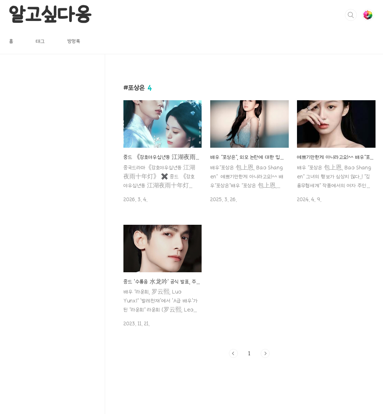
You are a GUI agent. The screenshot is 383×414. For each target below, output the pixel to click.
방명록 (73, 41)
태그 (40, 41)
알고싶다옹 (50, 15)
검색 (350, 15)
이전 (233, 353)
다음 (265, 353)
